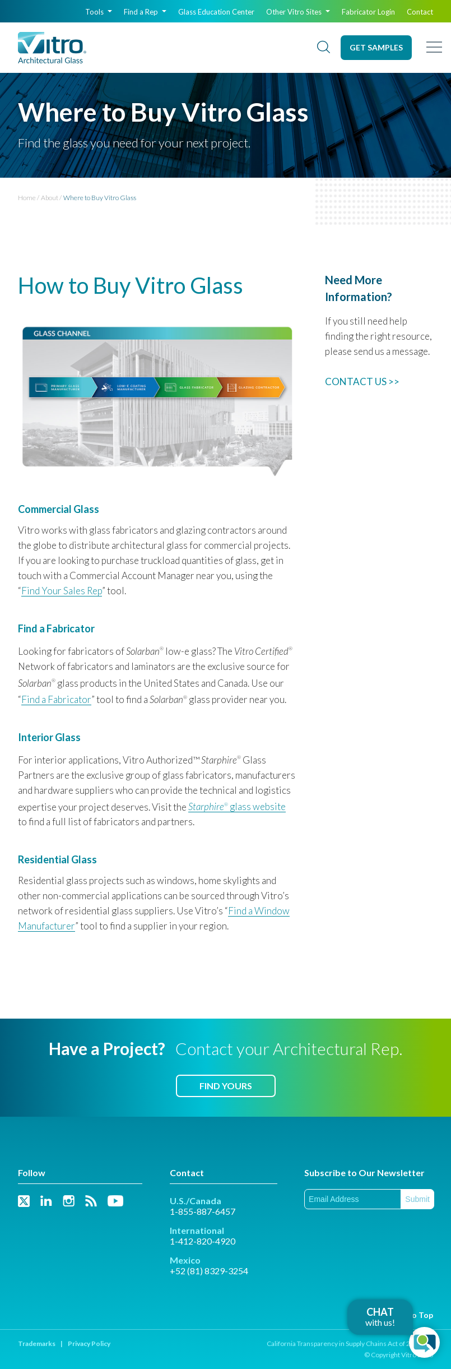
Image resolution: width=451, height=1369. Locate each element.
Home (27, 197)
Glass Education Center (216, 11)
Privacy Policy (89, 1343)
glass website (237, 806)
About (49, 197)
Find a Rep (145, 11)
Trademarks (36, 1343)
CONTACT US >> (362, 381)
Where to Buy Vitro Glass (99, 197)
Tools (98, 11)
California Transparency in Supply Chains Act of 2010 (344, 1343)
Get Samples (376, 47)
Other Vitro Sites (298, 11)
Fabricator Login (368, 11)
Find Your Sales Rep (61, 590)
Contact (420, 11)
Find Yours (225, 1085)
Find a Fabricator (56, 699)
